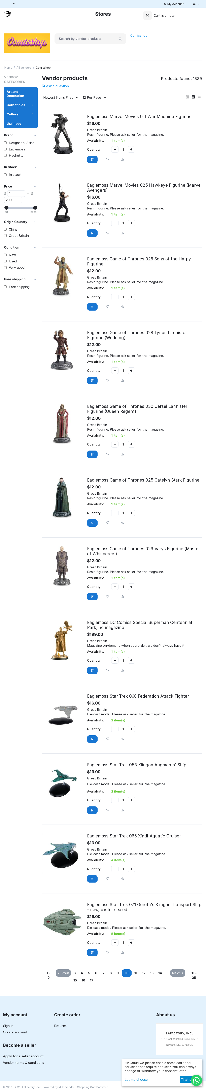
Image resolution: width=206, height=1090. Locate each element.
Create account (15, 1032)
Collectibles (16, 105)
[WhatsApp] (196, 1080)
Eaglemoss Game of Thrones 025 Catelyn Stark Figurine (143, 480)
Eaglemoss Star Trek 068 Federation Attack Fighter (138, 696)
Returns (60, 1026)
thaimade (14, 123)
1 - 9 (48, 975)
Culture (13, 114)
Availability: (95, 141)
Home (8, 67)
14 (88, 980)
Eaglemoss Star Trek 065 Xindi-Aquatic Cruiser (134, 835)
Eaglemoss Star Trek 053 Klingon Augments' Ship (136, 764)
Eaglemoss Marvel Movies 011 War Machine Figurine (139, 116)
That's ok (188, 1080)
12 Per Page (95, 97)
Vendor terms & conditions (23, 1063)
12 (164, 973)
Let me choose (136, 1080)
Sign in (8, 1026)
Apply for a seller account (23, 1056)
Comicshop (138, 35)
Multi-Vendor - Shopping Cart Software (83, 1087)
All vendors (23, 67)
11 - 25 (195, 975)
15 (98, 980)
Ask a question (55, 86)
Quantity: (94, 149)
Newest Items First (61, 97)
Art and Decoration (15, 94)
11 (153, 973)
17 (119, 980)
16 (109, 980)
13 (77, 980)
